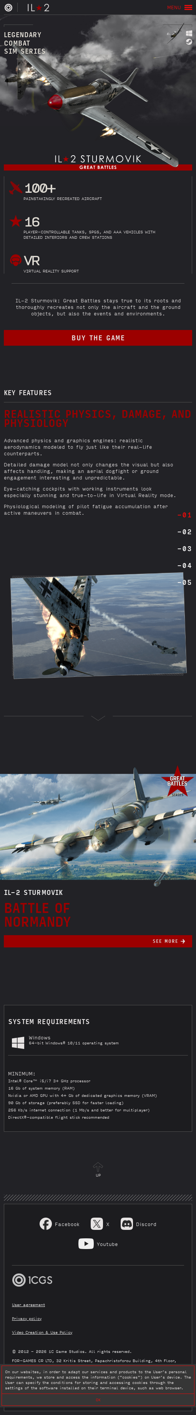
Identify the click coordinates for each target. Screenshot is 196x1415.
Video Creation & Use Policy (42, 1332)
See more (165, 941)
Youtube (107, 1244)
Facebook (67, 1224)
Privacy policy (27, 1318)
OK (98, 1399)
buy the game (98, 337)
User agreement (28, 1304)
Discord (146, 1224)
